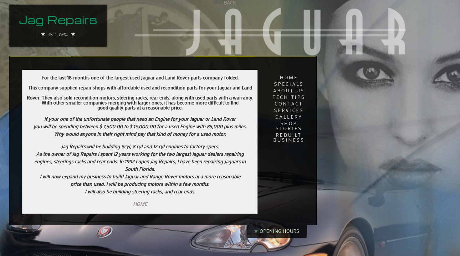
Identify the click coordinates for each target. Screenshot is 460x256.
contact (289, 104)
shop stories (289, 126)
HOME (140, 204)
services (289, 110)
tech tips (289, 97)
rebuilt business (288, 137)
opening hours (276, 231)
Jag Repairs (58, 20)
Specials (289, 84)
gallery (288, 117)
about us (289, 91)
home (289, 77)
